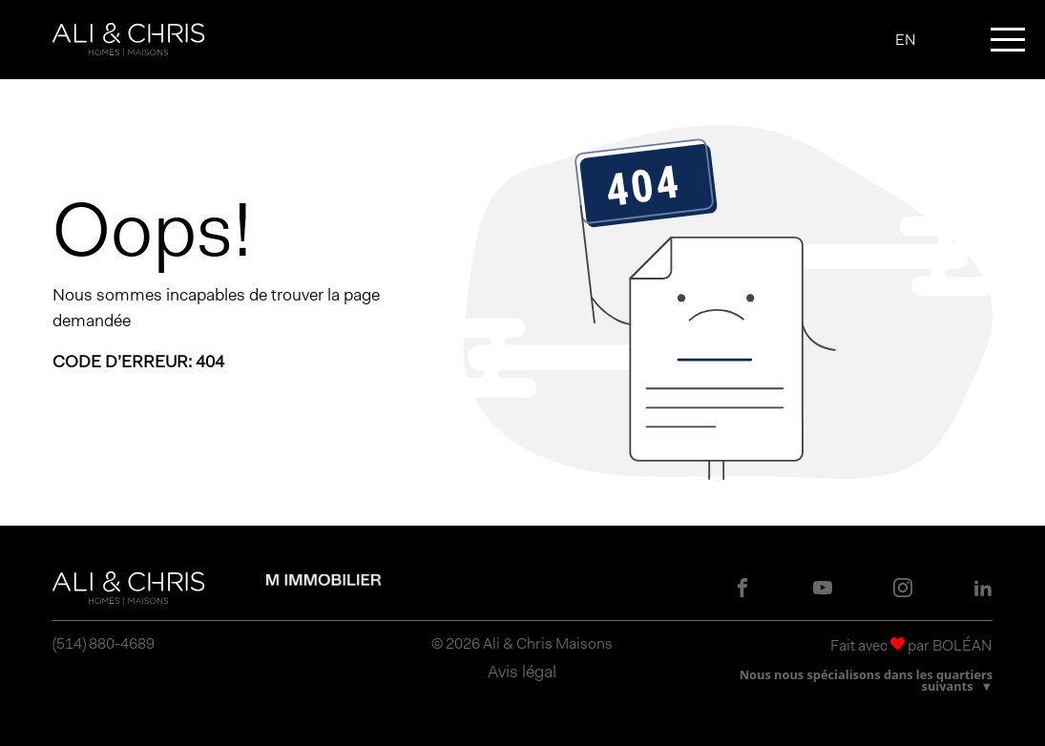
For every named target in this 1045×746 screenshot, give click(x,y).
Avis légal (522, 671)
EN (905, 40)
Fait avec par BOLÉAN (911, 644)
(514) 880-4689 (103, 644)
